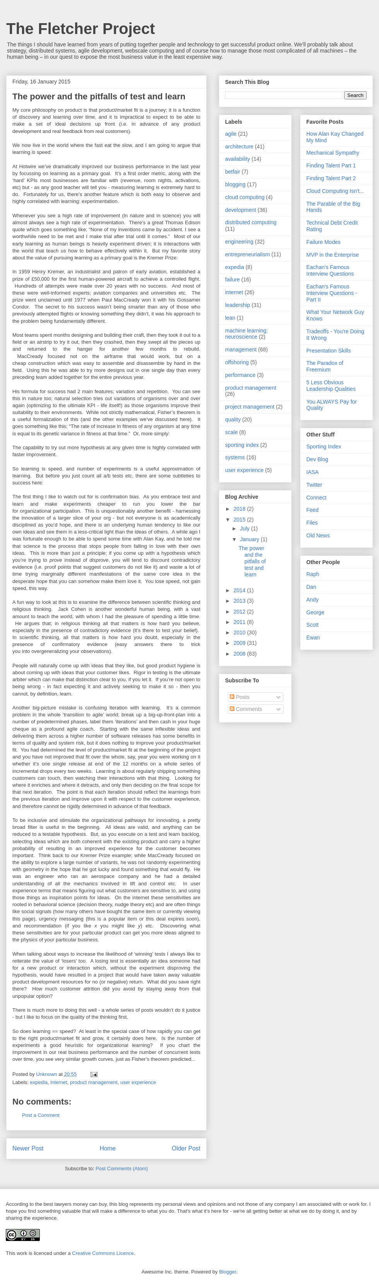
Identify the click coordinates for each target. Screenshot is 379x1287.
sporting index (242, 445)
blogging (235, 184)
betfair (232, 172)
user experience (138, 1082)
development (240, 210)
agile (231, 134)
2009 (240, 643)
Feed (312, 510)
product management (94, 1082)
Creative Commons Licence (103, 1253)
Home (108, 1148)
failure (232, 279)
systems (235, 457)
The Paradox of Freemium (324, 366)
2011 (240, 622)
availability (237, 159)
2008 (240, 654)
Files (312, 523)
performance (240, 375)
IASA (312, 472)
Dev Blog (317, 459)
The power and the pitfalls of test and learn (252, 561)
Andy (312, 600)
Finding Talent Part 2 (331, 178)
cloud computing (245, 197)
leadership (237, 305)
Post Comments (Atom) (122, 1168)
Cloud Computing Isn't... (335, 191)
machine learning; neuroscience (246, 333)
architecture (239, 146)
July (245, 528)
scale (231, 432)
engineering (239, 242)
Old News (318, 535)
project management (250, 407)
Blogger (227, 1272)
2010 (240, 632)
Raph (312, 574)
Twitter (314, 485)
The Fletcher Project (80, 28)
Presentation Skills (328, 351)
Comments (246, 709)
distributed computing (251, 222)
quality (233, 419)
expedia (39, 1082)
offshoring (237, 362)
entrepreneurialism (247, 254)
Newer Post (28, 1148)
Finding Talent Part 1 (331, 165)
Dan (311, 587)
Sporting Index (323, 446)
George (315, 612)
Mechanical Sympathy (332, 153)
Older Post (186, 1148)
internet (58, 1082)
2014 (240, 590)
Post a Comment (41, 1115)
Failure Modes (323, 242)
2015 (240, 520)
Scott (312, 625)
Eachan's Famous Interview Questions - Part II (331, 293)
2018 (240, 509)
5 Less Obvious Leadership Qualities (331, 385)
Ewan (313, 637)
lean (230, 318)
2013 (240, 601)
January (250, 539)
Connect (316, 497)
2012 (240, 612)
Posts (239, 697)
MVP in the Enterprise (332, 255)
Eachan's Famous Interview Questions (330, 270)
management (241, 349)
